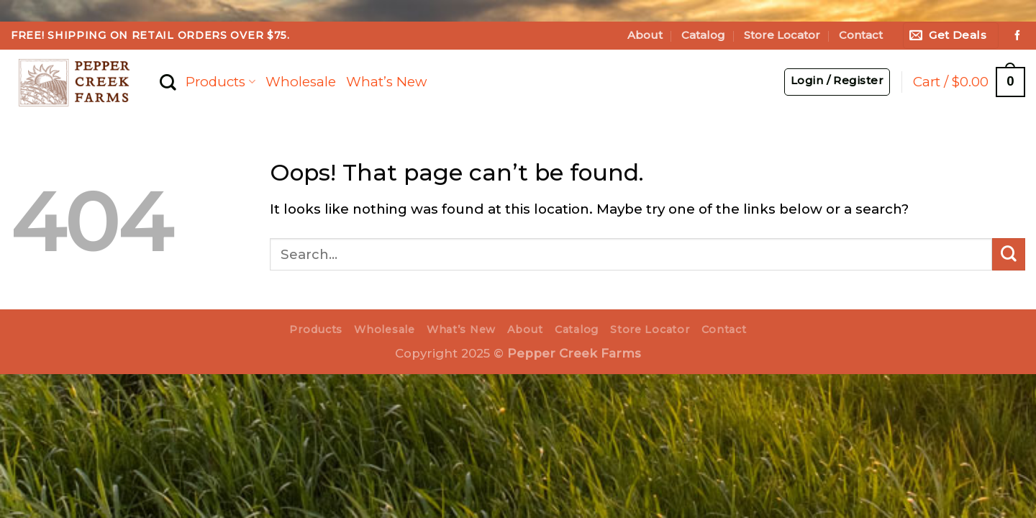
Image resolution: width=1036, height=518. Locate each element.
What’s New (386, 81)
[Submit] (1008, 254)
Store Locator (782, 35)
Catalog (703, 35)
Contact (861, 35)
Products (220, 81)
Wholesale (300, 81)
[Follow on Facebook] (1017, 36)
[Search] (168, 82)
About (645, 35)
